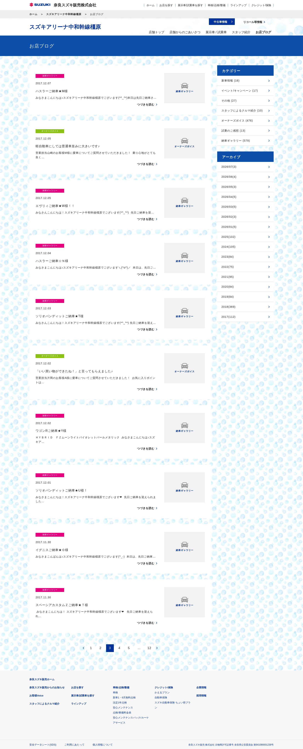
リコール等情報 (194, 707)
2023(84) (227, 256)
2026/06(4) (229, 176)
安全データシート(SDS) (42, 688)
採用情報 (201, 639)
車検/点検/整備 (217, 5)
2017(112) (228, 316)
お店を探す (166, 5)
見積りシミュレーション (97, 707)
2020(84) (227, 286)
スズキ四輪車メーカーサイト (49, 707)
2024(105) (228, 246)
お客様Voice (36, 639)
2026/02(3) (229, 216)
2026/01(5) (229, 226)
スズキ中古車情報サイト (242, 707)
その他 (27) (229, 100)
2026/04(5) (229, 196)
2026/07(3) (229, 166)
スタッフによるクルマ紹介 (44, 647)
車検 (115, 636)
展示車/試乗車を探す (190, 5)
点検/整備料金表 (122, 656)
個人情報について (103, 688)
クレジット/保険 (261, 5)
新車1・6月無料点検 (124, 641)
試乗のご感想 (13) (233, 130)
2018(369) (228, 306)
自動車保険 (161, 641)
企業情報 (201, 631)
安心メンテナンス (123, 651)
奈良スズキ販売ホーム (41, 623)
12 (149, 591)
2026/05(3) (229, 186)
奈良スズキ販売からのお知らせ (47, 631)
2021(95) (227, 276)
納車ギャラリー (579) (235, 140)
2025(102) (228, 236)
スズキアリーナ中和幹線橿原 (63, 14)
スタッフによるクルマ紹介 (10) (242, 110)
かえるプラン (162, 636)
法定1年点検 (120, 646)
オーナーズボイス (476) (237, 120)
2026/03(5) (229, 206)
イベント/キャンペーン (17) (239, 90)
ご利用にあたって (74, 688)
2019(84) (227, 296)
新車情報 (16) (230, 80)
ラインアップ (238, 5)
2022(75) (227, 266)
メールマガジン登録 (145, 707)
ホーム (150, 5)
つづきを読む (145, 97)
